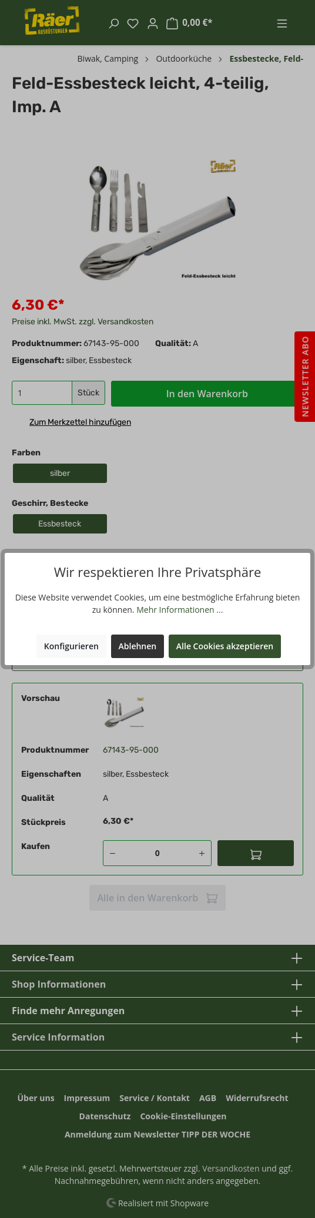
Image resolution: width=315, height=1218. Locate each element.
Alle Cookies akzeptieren (224, 646)
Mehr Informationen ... (179, 609)
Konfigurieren (71, 646)
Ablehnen (138, 646)
